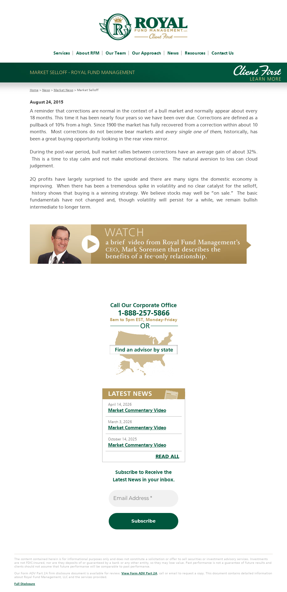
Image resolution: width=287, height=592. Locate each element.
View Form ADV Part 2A (139, 573)
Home (34, 90)
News (173, 53)
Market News (63, 90)
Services (61, 53)
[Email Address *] (143, 498)
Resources (195, 53)
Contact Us (223, 53)
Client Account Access (130, 4)
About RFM (87, 53)
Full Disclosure (24, 584)
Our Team (116, 53)
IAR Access (167, 4)
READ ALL (167, 456)
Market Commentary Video (137, 410)
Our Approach (146, 53)
